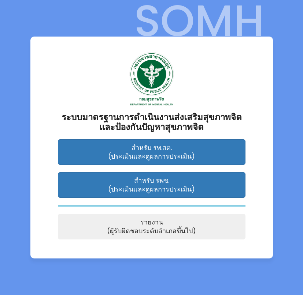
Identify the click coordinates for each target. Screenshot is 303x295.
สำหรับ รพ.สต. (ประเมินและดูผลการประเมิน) (151, 152)
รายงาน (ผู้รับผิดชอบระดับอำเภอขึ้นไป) (151, 226)
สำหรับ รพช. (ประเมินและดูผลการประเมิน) (151, 185)
